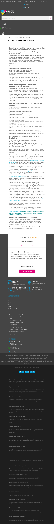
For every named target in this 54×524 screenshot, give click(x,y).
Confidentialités (36, 367)
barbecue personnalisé (36, 468)
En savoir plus (14, 264)
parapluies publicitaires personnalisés (30, 399)
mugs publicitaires (14, 510)
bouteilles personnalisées (23, 502)
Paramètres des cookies (18, 268)
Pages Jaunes (31, 249)
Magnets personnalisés (13, 458)
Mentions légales (28, 367)
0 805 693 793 (37, 289)
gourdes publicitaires (14, 409)
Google (20, 249)
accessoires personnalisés (34, 485)
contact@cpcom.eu (15, 352)
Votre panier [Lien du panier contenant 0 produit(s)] (6, 32)
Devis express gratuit (15, 211)
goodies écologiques (21, 477)
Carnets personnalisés (13, 519)
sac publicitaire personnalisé (15, 493)
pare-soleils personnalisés (37, 450)
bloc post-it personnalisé (18, 176)
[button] (27, 4)
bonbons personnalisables (17, 381)
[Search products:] (25, 18)
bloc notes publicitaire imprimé (23, 171)
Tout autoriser (35, 268)
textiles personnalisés (32, 419)
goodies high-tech (16, 439)
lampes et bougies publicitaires (37, 429)
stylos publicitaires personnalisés (27, 389)
